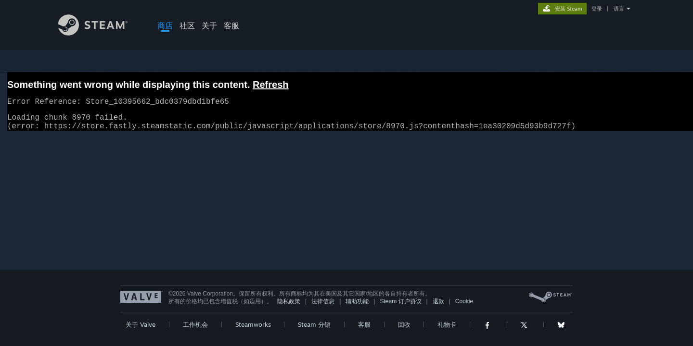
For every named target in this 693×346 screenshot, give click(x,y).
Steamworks (253, 330)
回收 (404, 330)
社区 (187, 25)
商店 (165, 25)
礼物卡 (446, 330)
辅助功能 (357, 307)
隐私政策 (288, 307)
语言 (619, 8)
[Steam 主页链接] (100, 33)
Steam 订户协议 (400, 307)
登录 (596, 8)
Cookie (464, 307)
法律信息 (322, 307)
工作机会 (195, 330)
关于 (209, 25)
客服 (231, 25)
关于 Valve (140, 330)
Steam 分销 (314, 330)
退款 (438, 307)
